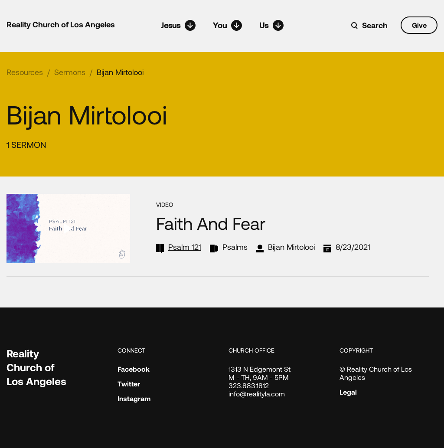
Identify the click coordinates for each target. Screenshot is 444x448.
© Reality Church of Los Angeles (376, 373)
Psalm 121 (184, 247)
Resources (25, 72)
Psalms (235, 247)
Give (419, 25)
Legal (348, 392)
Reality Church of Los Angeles (61, 24)
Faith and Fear (210, 223)
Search (375, 25)
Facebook (134, 369)
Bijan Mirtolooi (120, 72)
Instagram (134, 398)
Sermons (69, 72)
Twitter (129, 383)
